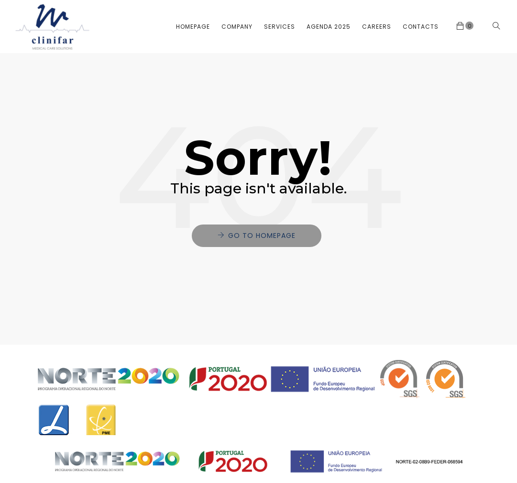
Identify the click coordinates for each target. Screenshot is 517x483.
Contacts (421, 26)
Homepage (193, 26)
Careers (376, 26)
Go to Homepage (262, 235)
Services (279, 26)
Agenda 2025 (329, 26)
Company (237, 26)
